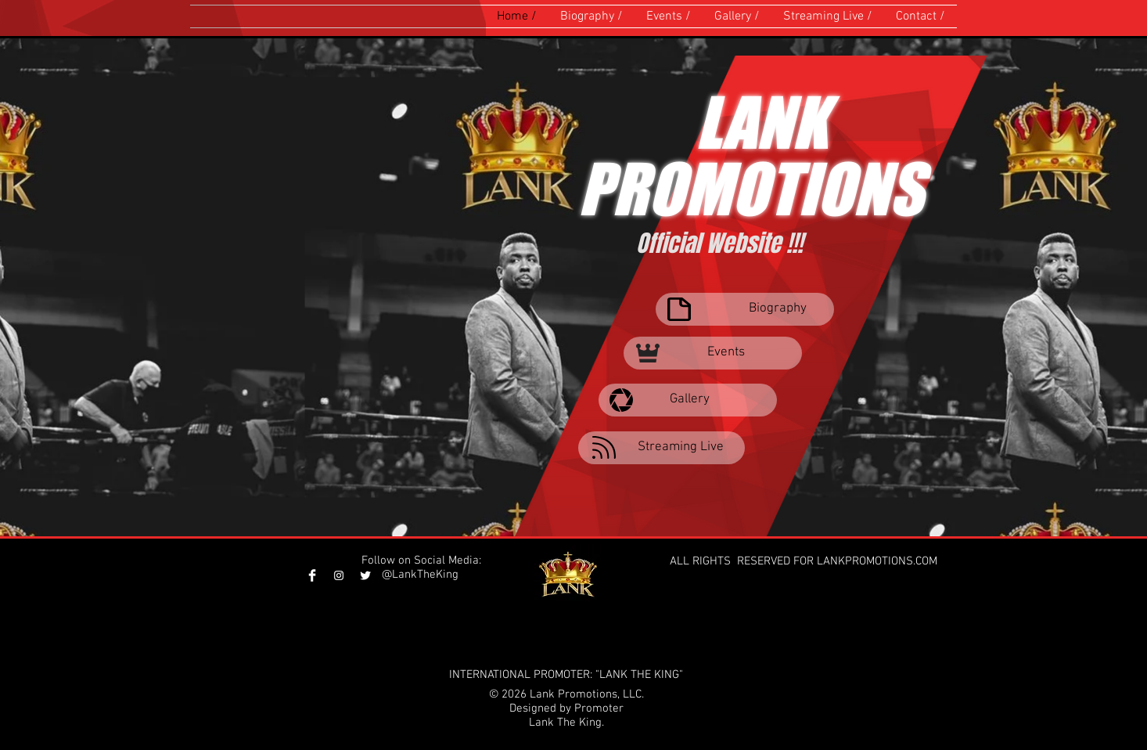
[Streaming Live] (661, 447)
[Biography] (745, 309)
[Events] (713, 353)
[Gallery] (688, 400)
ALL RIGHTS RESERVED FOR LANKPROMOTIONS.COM (805, 561)
